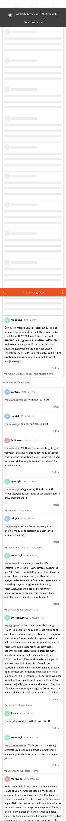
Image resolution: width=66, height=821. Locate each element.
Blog (22, 745)
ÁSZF (30, 745)
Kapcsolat (55, 745)
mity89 (13, 275)
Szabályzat (42, 745)
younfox (13, 646)
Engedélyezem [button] (16, 814)
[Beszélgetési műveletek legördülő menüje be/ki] (62, 4)
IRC (42, 794)
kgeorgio (14, 238)
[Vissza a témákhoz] (3, 4)
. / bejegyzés (33, 4)
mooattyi (14, 135)
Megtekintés (34, 766)
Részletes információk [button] (40, 805)
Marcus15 (14, 581)
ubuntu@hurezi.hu (38, 778)
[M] (32, 794)
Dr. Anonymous (17, 111)
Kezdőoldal (11, 745)
